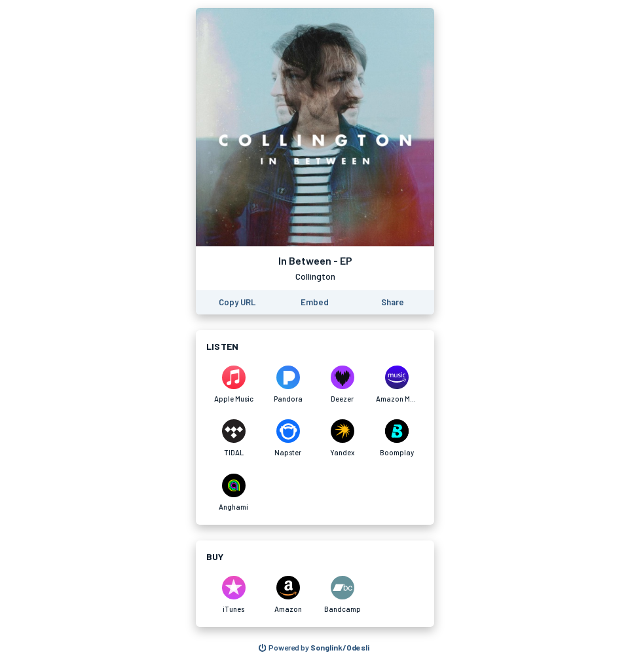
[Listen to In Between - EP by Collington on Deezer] (342, 384)
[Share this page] (392, 302)
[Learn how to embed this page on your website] (315, 302)
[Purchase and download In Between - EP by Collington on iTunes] (233, 594)
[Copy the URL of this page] (237, 302)
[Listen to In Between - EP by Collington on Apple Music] (233, 384)
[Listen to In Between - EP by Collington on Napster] (288, 438)
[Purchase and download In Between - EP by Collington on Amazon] (288, 594)
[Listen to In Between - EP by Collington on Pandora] (288, 384)
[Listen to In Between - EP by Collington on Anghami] (233, 492)
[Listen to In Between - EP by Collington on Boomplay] (396, 438)
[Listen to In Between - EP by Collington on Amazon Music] (396, 384)
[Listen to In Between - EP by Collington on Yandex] (342, 438)
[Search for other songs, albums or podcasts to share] (314, 648)
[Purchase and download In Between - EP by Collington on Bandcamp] (342, 594)
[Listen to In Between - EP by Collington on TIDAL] (233, 438)
